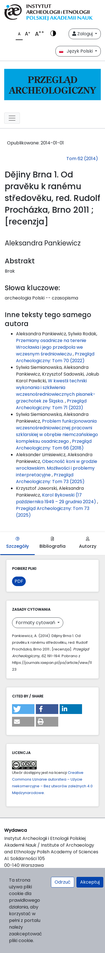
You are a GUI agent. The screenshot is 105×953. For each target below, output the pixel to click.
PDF (19, 581)
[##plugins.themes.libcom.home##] (52, 84)
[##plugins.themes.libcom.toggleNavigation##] (12, 118)
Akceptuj (90, 882)
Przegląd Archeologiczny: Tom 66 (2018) (54, 444)
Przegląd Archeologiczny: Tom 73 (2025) (50, 478)
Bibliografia (52, 543)
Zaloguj (83, 34)
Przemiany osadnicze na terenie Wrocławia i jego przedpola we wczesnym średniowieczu (51, 347)
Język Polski (76, 51)
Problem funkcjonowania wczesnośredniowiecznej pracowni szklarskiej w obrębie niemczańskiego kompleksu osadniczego (57, 431)
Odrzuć (63, 882)
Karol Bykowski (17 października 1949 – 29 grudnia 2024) (56, 498)
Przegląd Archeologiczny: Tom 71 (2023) (51, 404)
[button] (23, 709)
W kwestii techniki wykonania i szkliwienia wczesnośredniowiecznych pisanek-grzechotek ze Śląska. (55, 391)
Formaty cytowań (36, 622)
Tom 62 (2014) (82, 158)
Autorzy (87, 543)
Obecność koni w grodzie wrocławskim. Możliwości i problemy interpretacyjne (56, 468)
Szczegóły (17, 543)
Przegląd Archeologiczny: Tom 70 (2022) (55, 357)
